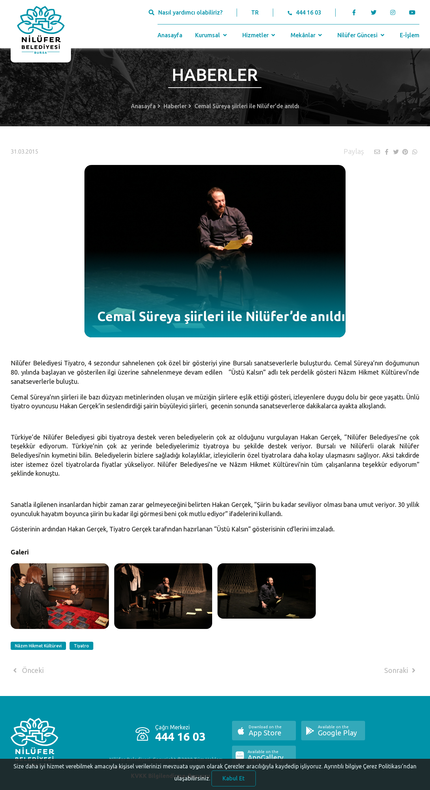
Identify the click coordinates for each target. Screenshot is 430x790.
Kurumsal (211, 35)
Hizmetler (259, 35)
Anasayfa (170, 35)
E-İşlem (409, 35)
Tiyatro (81, 645)
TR (255, 12)
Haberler (175, 106)
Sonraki (401, 670)
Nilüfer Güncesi (361, 35)
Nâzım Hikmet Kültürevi (38, 645)
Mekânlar (307, 35)
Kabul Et (233, 781)
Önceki (27, 670)
